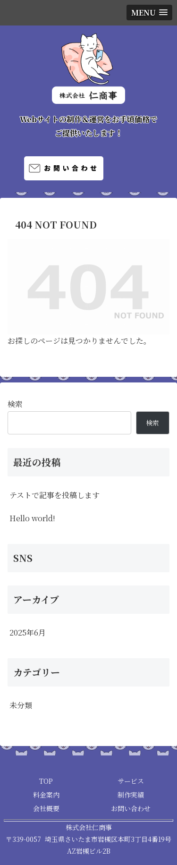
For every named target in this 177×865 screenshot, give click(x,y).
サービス (131, 781)
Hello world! (32, 518)
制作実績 (131, 794)
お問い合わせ (131, 808)
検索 (15, 404)
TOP (46, 781)
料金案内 (46, 794)
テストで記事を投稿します (54, 495)
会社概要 (46, 808)
